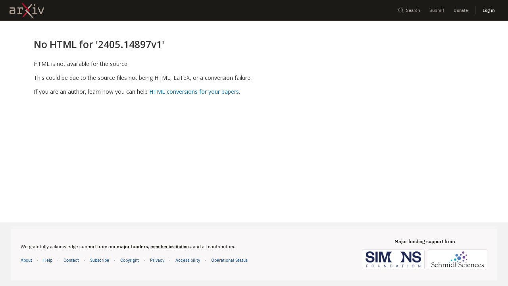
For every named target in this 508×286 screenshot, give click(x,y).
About (26, 260)
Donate (461, 10)
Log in (489, 10)
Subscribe (99, 260)
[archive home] (27, 10)
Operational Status (229, 259)
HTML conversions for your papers (194, 91)
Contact (71, 260)
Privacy (157, 260)
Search (409, 10)
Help (47, 260)
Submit (436, 10)
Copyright (129, 260)
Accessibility (187, 260)
